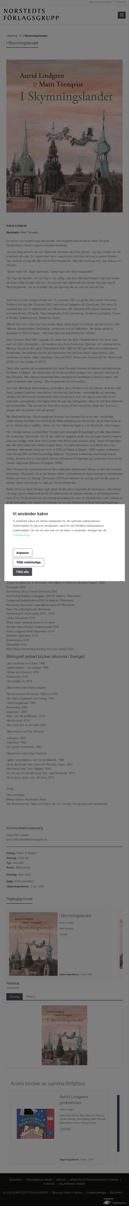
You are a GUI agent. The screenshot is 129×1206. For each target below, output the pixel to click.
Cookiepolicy (21, 535)
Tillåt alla (22, 571)
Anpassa (22, 552)
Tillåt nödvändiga (28, 562)
